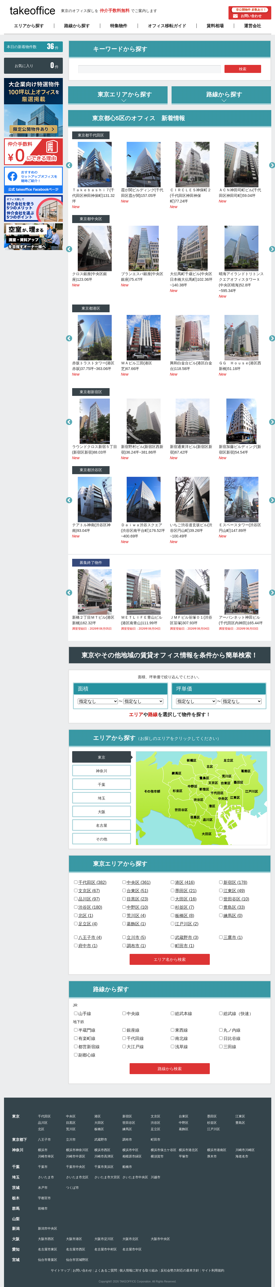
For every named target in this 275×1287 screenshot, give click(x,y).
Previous (68, 164)
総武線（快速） (238, 1013)
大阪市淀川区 (104, 1239)
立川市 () (136, 937)
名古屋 (101, 825)
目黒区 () (137, 899)
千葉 (101, 784)
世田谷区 (128, 1123)
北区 (41, 1129)
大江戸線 (135, 1046)
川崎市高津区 (104, 1156)
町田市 (155, 1139)
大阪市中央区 (160, 1239)
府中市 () (88, 945)
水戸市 (43, 1188)
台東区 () (137, 890)
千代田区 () (92, 882)
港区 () (185, 882)
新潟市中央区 (47, 1228)
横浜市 (43, 1150)
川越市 (155, 1177)
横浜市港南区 (216, 1150)
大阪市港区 (74, 1239)
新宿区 (127, 1116)
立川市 (71, 1139)
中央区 (71, 1116)
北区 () (85, 915)
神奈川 (101, 771)
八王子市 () (90, 937)
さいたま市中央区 (135, 1177)
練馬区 (127, 1129)
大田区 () (186, 899)
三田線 (229, 1046)
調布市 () (136, 945)
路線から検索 (170, 1068)
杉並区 (212, 1123)
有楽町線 (86, 1038)
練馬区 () (233, 915)
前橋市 (43, 1208)
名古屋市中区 (132, 1249)
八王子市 (44, 1139)
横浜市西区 (102, 1150)
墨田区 (212, 1116)
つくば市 (72, 1188)
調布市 (127, 1139)
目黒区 (71, 1123)
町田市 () (184, 945)
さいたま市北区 (77, 1177)
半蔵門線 (86, 1030)
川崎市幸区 (46, 1156)
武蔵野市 (100, 1139)
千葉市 (43, 1167)
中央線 (133, 1013)
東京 (101, 757)
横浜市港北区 (188, 1150)
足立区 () (88, 924)
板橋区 (99, 1129)
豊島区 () (234, 907)
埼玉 (101, 798)
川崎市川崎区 (245, 1150)
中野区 (183, 1123)
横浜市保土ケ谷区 (163, 1150)
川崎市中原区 (75, 1156)
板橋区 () (184, 915)
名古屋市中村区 (105, 1249)
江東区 (240, 1116)
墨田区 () (186, 890)
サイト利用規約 (213, 1270)
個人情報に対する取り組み (138, 1270)
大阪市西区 (46, 1239)
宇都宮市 (44, 1198)
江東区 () (234, 890)
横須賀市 (157, 1156)
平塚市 (183, 1156)
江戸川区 (213, 1129)
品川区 (43, 1123)
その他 (101, 839)
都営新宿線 (89, 1046)
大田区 (99, 1123)
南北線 (181, 1038)
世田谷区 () (236, 899)
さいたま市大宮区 (107, 1177)
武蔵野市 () (187, 937)
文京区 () (89, 890)
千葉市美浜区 (104, 1167)
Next (271, 164)
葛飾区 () (136, 924)
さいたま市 (46, 1177)
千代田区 (44, 1116)
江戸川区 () (187, 924)
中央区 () (139, 882)
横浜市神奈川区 (77, 1150)
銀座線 (133, 1030)
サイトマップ (60, 1270)
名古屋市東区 (47, 1249)
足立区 (155, 1129)
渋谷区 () (90, 907)
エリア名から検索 (170, 959)
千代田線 (135, 1038)
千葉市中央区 (75, 1167)
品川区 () (89, 899)
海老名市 (241, 1156)
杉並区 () (184, 907)
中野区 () (137, 907)
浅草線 (181, 1046)
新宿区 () (235, 882)
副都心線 (86, 1055)
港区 (97, 1116)
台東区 (183, 1116)
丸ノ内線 (232, 1030)
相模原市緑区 (132, 1156)
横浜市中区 (130, 1150)
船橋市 (127, 1167)
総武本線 (183, 1013)
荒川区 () (136, 915)
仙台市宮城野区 (77, 1260)
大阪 (101, 812)
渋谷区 (155, 1123)
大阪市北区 (130, 1239)
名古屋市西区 (75, 1249)
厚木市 (212, 1156)
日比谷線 (232, 1038)
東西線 (181, 1030)
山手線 (84, 1013)
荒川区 (71, 1129)
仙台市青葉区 (47, 1260)
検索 (242, 69)
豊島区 (240, 1123)
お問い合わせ (251, 16)
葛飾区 (183, 1129)
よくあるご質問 (106, 1270)
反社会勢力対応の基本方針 (180, 1270)
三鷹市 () (233, 937)
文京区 (155, 1116)
